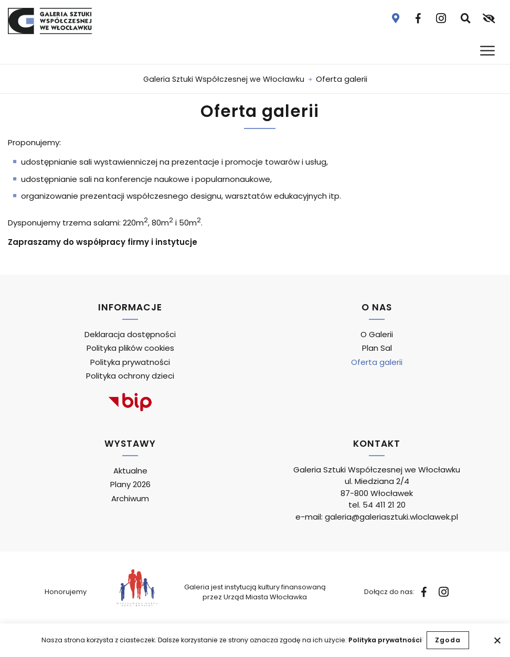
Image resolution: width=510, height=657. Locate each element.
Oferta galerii (376, 362)
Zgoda (448, 640)
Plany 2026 (130, 484)
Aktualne (130, 470)
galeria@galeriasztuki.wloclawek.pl (391, 516)
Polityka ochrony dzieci (130, 375)
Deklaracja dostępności (130, 334)
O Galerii (376, 334)
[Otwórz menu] (488, 51)
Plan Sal (377, 347)
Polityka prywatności (384, 640)
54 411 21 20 (384, 504)
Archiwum (130, 498)
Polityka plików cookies (130, 347)
